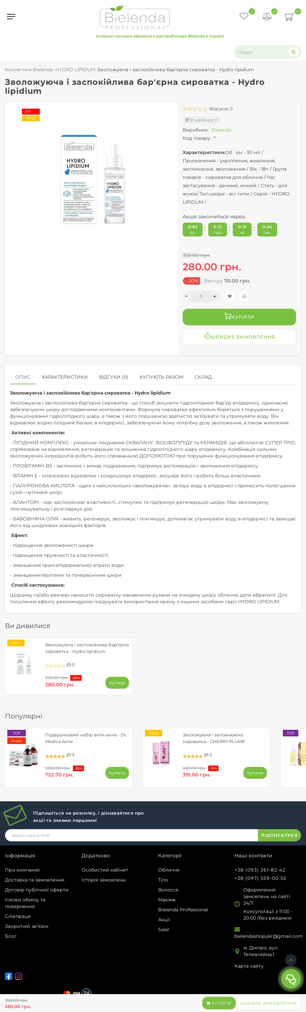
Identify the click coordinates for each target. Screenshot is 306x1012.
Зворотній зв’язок (26, 926)
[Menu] (11, 16)
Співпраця (18, 916)
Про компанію (22, 870)
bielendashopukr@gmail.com (268, 936)
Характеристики (65, 377)
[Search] (293, 51)
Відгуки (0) (113, 377)
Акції (164, 920)
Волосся (168, 890)
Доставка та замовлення (34, 880)
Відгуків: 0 (220, 108)
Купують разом (161, 377)
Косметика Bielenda (29, 70)
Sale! (163, 929)
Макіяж (167, 900)
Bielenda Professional (183, 910)
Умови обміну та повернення (25, 903)
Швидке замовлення (268, 1003)
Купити (219, 1003)
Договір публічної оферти (37, 890)
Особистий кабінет (105, 870)
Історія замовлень (104, 880)
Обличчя (168, 870)
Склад (203, 377)
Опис (23, 377)
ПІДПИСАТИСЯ (279, 835)
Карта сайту (249, 966)
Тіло (163, 880)
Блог (11, 936)
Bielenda (221, 130)
